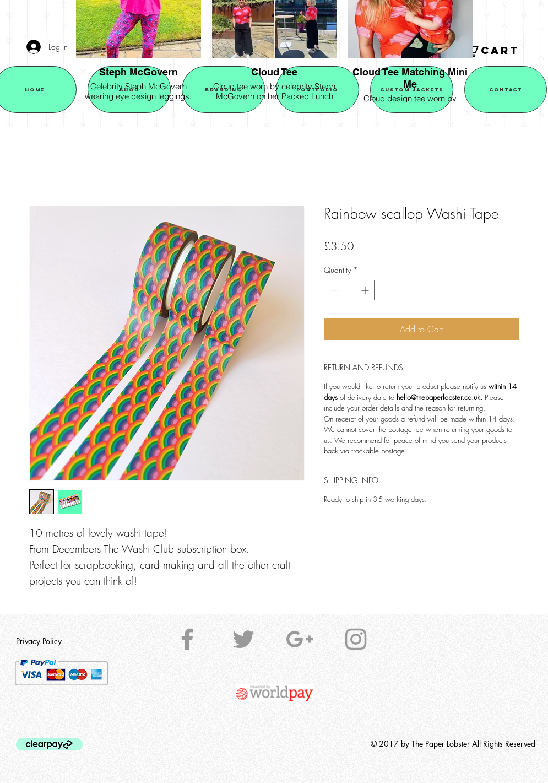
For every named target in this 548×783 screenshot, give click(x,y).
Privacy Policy (39, 641)
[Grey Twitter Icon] (243, 639)
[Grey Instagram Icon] (355, 639)
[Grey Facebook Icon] (187, 639)
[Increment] (366, 290)
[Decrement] (332, 290)
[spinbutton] (349, 290)
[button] (498, 50)
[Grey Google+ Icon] (299, 639)
